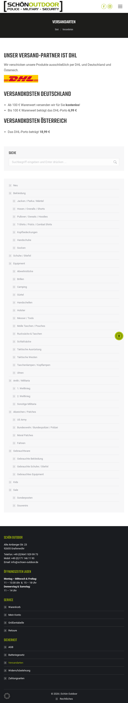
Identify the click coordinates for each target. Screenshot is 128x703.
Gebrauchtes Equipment (30, 474)
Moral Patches (25, 435)
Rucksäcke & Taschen (29, 333)
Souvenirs (22, 505)
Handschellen (24, 302)
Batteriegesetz (16, 654)
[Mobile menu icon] (120, 6)
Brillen (20, 279)
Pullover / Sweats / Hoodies (32, 216)
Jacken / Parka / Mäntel (30, 201)
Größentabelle (16, 622)
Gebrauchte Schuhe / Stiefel (32, 466)
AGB (10, 647)
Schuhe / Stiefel (22, 255)
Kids (15, 482)
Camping (22, 286)
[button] (7, 696)
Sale (13, 489)
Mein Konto (14, 614)
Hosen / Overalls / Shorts (31, 208)
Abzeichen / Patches (22, 411)
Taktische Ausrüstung (29, 349)
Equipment (17, 263)
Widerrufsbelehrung (19, 670)
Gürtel (20, 294)
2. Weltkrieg (23, 396)
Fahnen (21, 443)
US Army (21, 419)
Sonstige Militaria (26, 404)
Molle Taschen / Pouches (31, 325)
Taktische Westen (27, 357)
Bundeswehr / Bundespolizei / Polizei (37, 427)
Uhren (20, 372)
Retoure (12, 630)
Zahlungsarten (16, 678)
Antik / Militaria (19, 380)
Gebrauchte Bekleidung (30, 458)
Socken (21, 247)
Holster (21, 310)
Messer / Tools (25, 318)
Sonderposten (25, 497)
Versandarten (15, 662)
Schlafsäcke (24, 341)
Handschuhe (24, 240)
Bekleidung (17, 193)
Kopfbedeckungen (27, 232)
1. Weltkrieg (23, 388)
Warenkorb (14, 607)
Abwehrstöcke (25, 271)
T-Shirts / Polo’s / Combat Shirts (34, 224)
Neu (15, 185)
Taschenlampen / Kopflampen (33, 365)
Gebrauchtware (19, 450)
